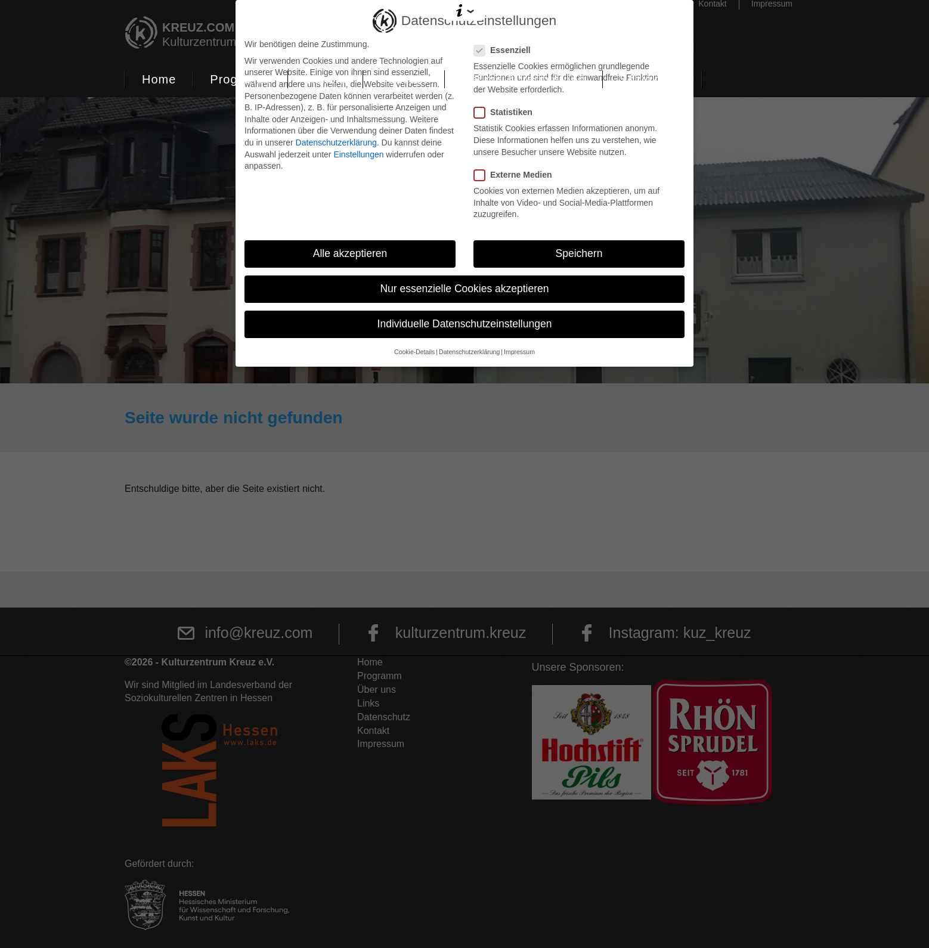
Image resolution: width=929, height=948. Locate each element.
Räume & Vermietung (524, 79)
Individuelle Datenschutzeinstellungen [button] (464, 324)
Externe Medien (516, 175)
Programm (240, 79)
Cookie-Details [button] (414, 351)
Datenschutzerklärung (336, 142)
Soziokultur (652, 79)
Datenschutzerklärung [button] (469, 351)
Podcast (403, 79)
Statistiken (506, 112)
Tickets (325, 79)
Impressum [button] (519, 351)
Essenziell (505, 50)
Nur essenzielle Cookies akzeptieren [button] (464, 289)
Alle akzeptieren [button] (350, 253)
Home (159, 79)
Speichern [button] (579, 253)
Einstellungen (358, 154)
